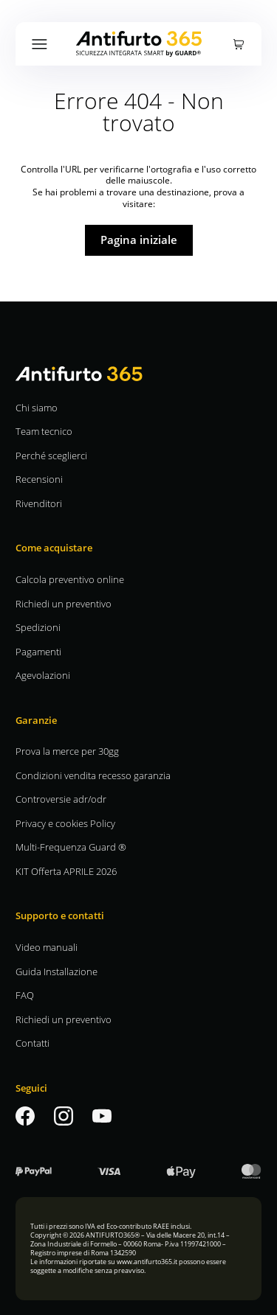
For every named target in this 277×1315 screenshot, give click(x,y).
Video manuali (47, 947)
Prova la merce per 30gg (67, 750)
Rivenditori (39, 503)
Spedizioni (38, 627)
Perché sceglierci (51, 455)
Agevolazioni (43, 675)
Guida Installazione (57, 971)
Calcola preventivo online (70, 579)
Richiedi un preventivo (64, 603)
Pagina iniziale (138, 239)
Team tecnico (44, 431)
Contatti (32, 1042)
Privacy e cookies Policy (65, 823)
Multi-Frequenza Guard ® (71, 846)
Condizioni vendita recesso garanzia (93, 775)
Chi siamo (37, 407)
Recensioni (39, 478)
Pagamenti (38, 651)
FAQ (25, 994)
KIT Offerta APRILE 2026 (66, 871)
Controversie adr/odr (61, 798)
